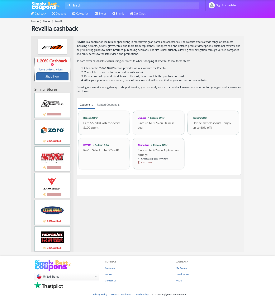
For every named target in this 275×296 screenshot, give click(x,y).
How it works (182, 274)
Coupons (87, 105)
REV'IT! (87, 145)
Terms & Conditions (121, 294)
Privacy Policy (100, 294)
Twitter (108, 274)
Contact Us (110, 280)
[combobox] (131, 5)
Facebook (110, 268)
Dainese (142, 117)
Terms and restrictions (51, 69)
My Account (182, 268)
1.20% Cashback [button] (52, 65)
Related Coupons (109, 105)
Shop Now (52, 76)
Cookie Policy (142, 294)
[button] (66, 276)
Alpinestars (143, 145)
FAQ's (179, 280)
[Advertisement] (159, 187)
